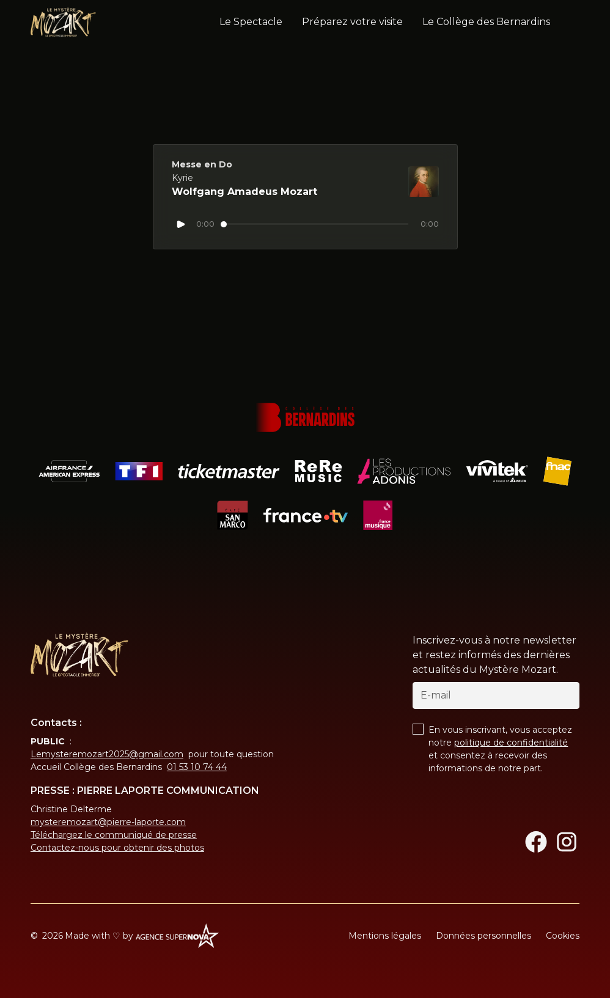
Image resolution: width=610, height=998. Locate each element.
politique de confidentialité (511, 742)
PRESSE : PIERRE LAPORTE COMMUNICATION (145, 790)
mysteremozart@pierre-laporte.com (108, 821)
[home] (63, 22)
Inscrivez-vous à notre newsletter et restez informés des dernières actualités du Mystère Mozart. (494, 654)
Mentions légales (384, 935)
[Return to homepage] (79, 655)
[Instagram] (566, 841)
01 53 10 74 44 (197, 766)
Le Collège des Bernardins (486, 22)
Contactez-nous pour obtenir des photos (117, 847)
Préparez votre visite (352, 22)
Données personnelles (483, 935)
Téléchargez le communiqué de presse (114, 834)
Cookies (562, 935)
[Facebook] (536, 841)
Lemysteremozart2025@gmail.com (107, 754)
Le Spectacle (250, 22)
